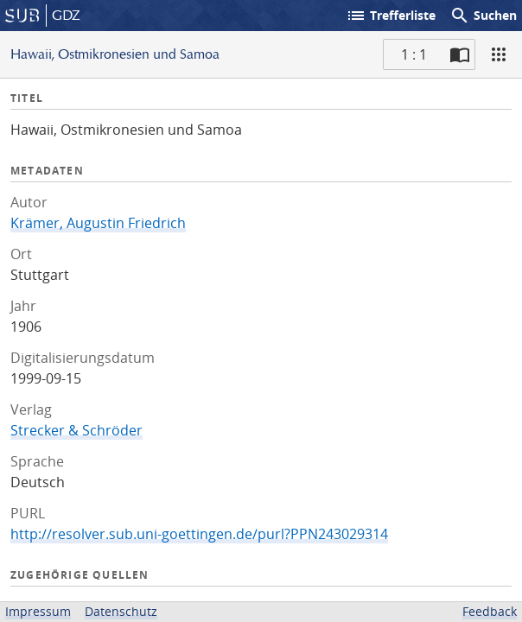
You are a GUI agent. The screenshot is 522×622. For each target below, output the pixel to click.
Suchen (483, 15)
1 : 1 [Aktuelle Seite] (414, 54)
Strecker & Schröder (76, 430)
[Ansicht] (499, 54)
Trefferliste (391, 15)
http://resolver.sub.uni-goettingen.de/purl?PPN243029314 (199, 533)
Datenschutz (121, 611)
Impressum (38, 611)
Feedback (489, 611)
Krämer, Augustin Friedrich (98, 222)
